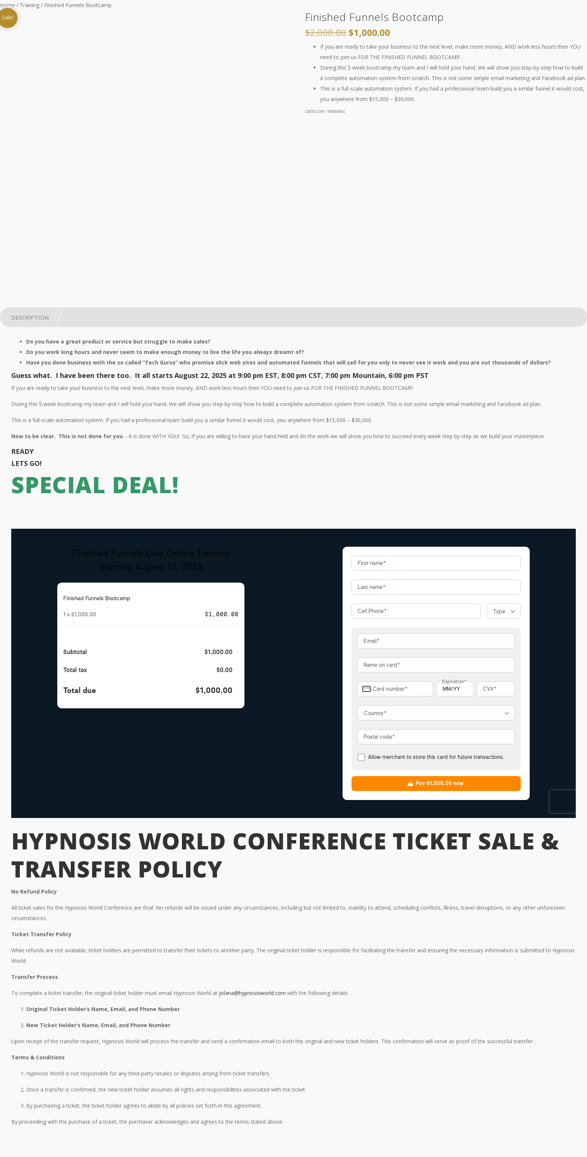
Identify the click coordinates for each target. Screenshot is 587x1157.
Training (29, 5)
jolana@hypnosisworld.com (252, 992)
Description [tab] (30, 317)
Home (7, 5)
